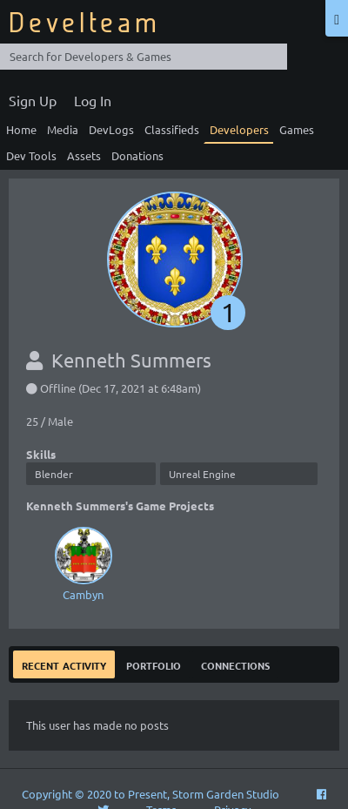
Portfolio (153, 664)
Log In (92, 100)
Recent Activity (64, 664)
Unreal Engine (202, 474)
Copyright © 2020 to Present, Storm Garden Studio (150, 793)
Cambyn (82, 562)
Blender (54, 474)
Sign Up (33, 100)
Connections (235, 664)
